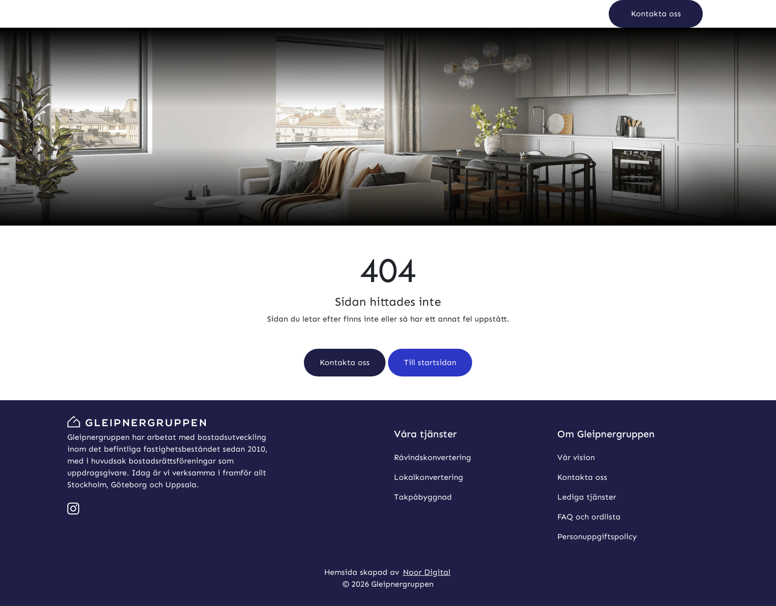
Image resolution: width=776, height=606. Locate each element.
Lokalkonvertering (428, 477)
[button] (656, 14)
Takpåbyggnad (423, 497)
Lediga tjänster (586, 497)
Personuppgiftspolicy (597, 536)
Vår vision (576, 457)
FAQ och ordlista (589, 516)
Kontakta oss (582, 477)
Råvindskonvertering (432, 457)
